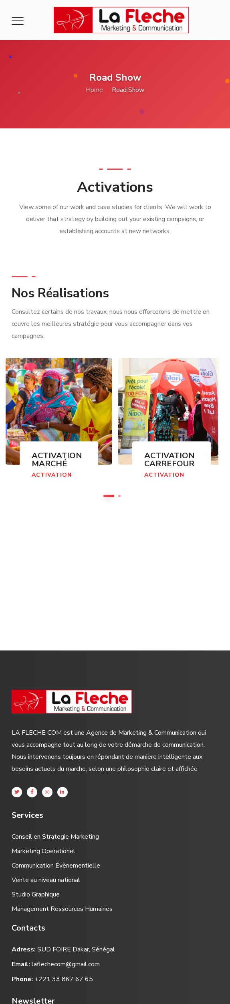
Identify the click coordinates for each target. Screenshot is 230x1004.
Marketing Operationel (43, 851)
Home (94, 89)
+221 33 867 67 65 (63, 979)
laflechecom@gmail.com (66, 964)
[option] (168, 426)
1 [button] (108, 496)
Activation (52, 475)
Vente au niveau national (46, 880)
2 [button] (119, 496)
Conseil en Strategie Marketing (55, 836)
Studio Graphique (36, 894)
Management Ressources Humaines (62, 908)
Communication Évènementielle (56, 865)
